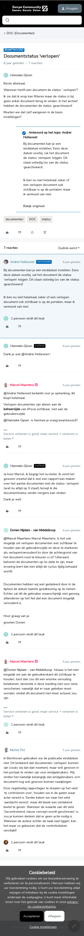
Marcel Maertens (22, 385)
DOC (32, 219)
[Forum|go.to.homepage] (29, 8)
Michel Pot (17, 750)
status (46, 219)
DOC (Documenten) (20, 33)
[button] (5, 9)
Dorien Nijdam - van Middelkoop (33, 530)
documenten (14, 219)
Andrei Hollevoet (22, 262)
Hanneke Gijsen (21, 75)
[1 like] (24, 318)
